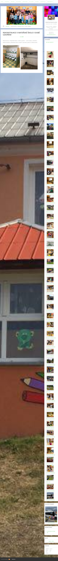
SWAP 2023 (48, 391)
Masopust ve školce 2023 (51, 337)
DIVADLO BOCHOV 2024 (50, 436)
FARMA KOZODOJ (49, 211)
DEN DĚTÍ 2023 (49, 373)
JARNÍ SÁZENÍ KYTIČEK (50, 103)
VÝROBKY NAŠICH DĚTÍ (50, 58)
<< (46, 541)
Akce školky (18, 1)
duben (50, 541)
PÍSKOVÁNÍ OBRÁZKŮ (50, 229)
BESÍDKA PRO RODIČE (50, 121)
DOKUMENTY (50, 1)
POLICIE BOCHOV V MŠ (50, 76)
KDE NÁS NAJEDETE (49, 42)
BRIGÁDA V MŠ (49, 85)
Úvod (2, 1)
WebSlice (13, 559)
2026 (53, 541)
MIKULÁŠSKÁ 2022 (49, 310)
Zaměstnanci (43, 1)
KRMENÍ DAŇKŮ (49, 301)
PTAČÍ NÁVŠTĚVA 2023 (50, 328)
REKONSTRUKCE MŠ (50, 193)
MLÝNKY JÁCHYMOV (50, 274)
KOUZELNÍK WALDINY (50, 148)
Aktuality (12, 1)
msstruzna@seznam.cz (51, 34)
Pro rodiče (31, 1)
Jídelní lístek (25, 1)
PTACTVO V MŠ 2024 (50, 445)
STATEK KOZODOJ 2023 (50, 382)
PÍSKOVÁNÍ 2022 (49, 256)
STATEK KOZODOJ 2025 (50, 499)
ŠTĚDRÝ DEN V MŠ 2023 (50, 454)
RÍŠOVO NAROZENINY (50, 418)
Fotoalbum (7, 1)
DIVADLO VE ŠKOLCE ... (50, 157)
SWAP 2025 (48, 481)
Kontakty (37, 1)
